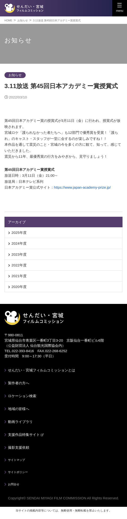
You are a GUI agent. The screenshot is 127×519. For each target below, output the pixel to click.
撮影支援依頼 (18, 447)
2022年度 (19, 265)
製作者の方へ (18, 383)
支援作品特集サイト (26, 435)
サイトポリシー (18, 472)
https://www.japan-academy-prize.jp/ (82, 187)
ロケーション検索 (22, 396)
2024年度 (19, 243)
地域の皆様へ (18, 409)
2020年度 (19, 287)
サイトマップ (16, 460)
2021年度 (19, 276)
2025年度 (19, 233)
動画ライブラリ (20, 422)
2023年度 (19, 254)
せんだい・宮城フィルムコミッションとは (41, 370)
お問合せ (13, 484)
